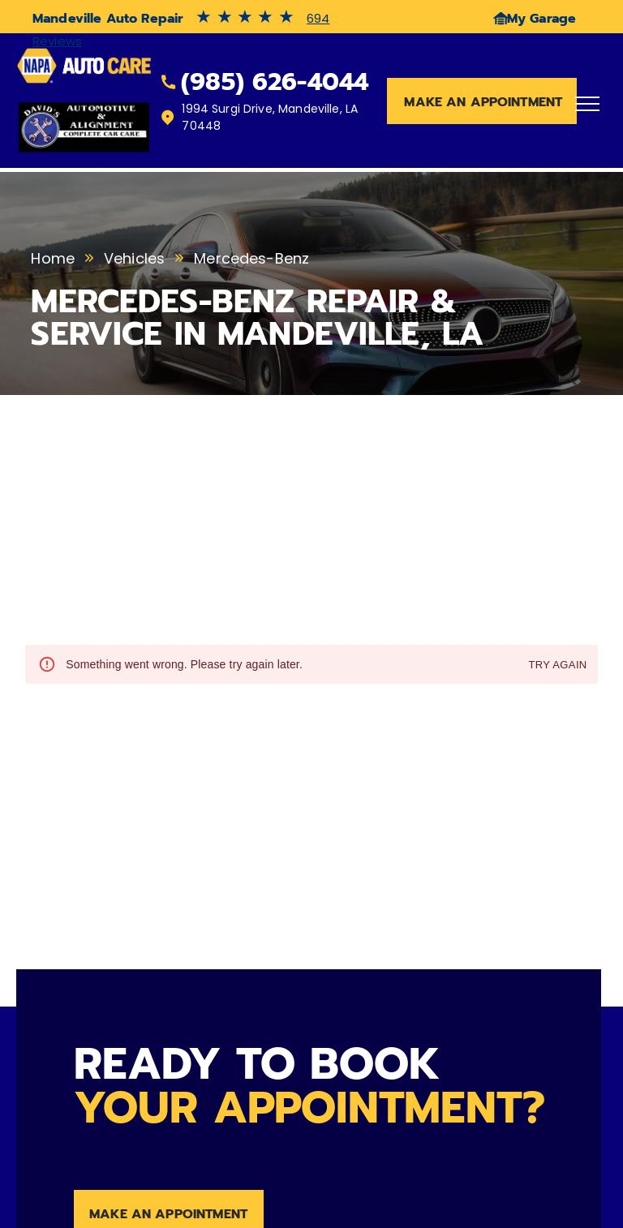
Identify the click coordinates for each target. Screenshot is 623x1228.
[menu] (587, 104)
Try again (557, 665)
